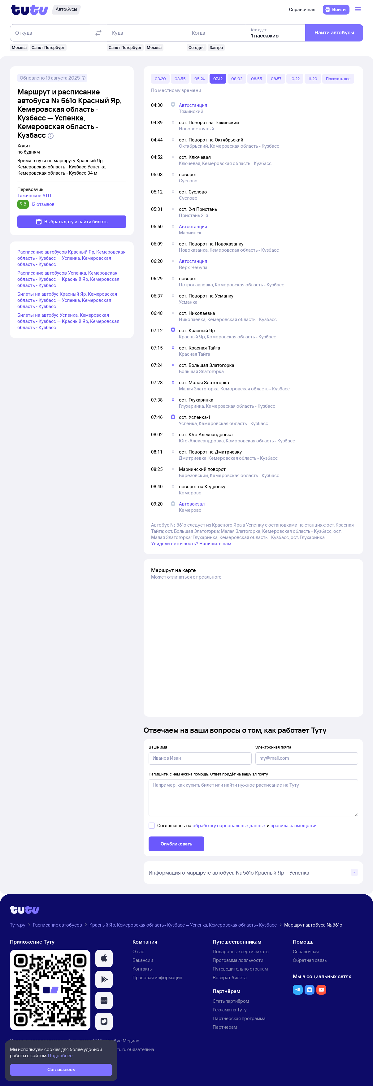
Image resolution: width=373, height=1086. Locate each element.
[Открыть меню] (358, 9)
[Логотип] (29, 9)
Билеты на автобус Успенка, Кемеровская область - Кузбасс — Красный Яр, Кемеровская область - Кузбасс (68, 321)
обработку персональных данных (229, 825)
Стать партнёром (231, 1001)
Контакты (142, 969)
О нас (138, 951)
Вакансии (142, 960)
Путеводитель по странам (240, 969)
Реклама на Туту (230, 1010)
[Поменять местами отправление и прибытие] (98, 32)
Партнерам (225, 1027)
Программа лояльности (238, 960)
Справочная (302, 9)
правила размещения (294, 825)
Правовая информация (157, 977)
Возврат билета (230, 977)
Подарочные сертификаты (241, 951)
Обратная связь (310, 960)
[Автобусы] (66, 10)
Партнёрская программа (239, 1018)
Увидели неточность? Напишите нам (191, 543)
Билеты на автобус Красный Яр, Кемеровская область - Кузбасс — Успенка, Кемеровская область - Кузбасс (67, 300)
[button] (104, 958)
